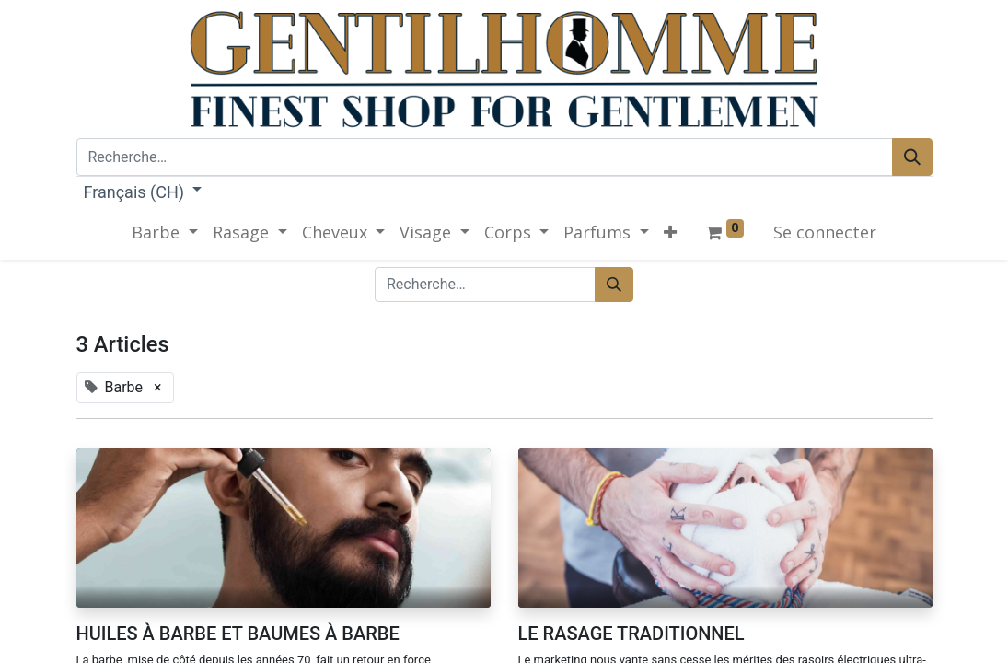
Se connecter (824, 232)
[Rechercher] (912, 157)
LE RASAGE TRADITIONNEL (631, 633)
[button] (670, 232)
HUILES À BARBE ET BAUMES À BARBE (238, 633)
